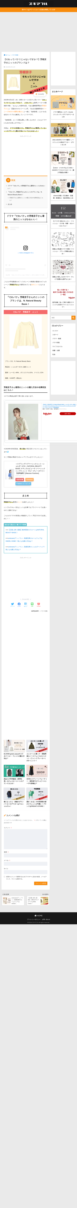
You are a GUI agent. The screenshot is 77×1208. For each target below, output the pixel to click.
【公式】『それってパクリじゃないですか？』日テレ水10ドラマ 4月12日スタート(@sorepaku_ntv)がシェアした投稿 (38, 275)
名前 (6, 852)
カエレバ (23, 476)
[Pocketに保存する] (38, 605)
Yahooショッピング (23, 484)
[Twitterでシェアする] (12, 605)
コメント (8, 828)
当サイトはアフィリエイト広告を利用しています (38, 10)
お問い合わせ (46, 920)
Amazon (30, 480)
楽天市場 (20, 480)
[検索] (73, 320)
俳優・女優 (56, 353)
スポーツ (55, 337)
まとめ (10, 204)
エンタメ (55, 333)
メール (7, 861)
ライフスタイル (57, 349)
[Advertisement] (17, 32)
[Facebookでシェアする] (19, 605)
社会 (53, 357)
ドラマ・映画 (57, 341)
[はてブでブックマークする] (25, 605)
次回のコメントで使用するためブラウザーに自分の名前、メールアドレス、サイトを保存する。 (26, 878)
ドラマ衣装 (43, 611)
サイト (6, 869)
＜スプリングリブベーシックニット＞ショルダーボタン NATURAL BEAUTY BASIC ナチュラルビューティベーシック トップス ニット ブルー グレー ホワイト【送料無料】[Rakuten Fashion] (30, 469)
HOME (38, 917)
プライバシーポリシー (33, 920)
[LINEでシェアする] (32, 604)
